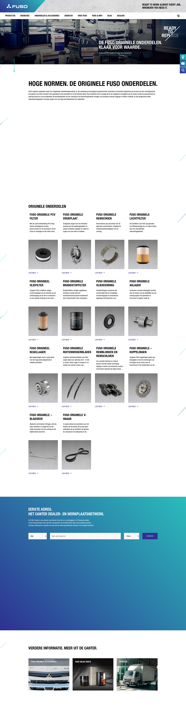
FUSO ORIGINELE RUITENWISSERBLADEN (77, 350)
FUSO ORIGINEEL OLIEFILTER (40, 283)
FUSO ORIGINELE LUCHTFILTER (140, 216)
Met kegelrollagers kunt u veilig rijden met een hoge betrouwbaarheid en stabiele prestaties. (42, 359)
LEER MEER (32, 273)
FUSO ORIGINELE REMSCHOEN (106, 216)
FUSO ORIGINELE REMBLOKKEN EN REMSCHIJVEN (106, 352)
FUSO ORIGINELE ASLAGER (140, 283)
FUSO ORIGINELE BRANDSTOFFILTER (74, 283)
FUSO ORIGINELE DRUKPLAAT (73, 216)
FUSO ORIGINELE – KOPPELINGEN (141, 350)
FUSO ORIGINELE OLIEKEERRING (106, 283)
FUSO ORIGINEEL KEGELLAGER (40, 350)
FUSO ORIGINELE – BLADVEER (41, 417)
